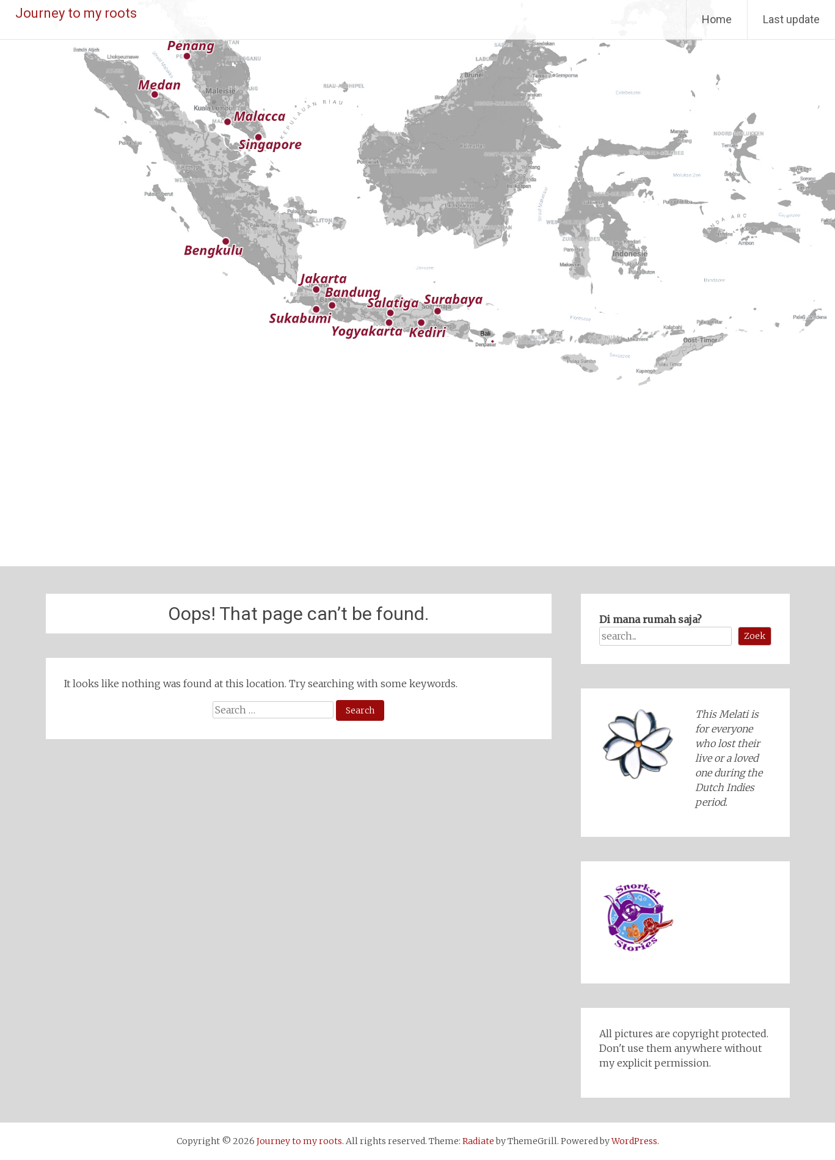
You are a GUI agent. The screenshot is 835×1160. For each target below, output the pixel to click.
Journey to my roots (76, 13)
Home (717, 19)
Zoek (754, 635)
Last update (791, 19)
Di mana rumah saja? (650, 619)
